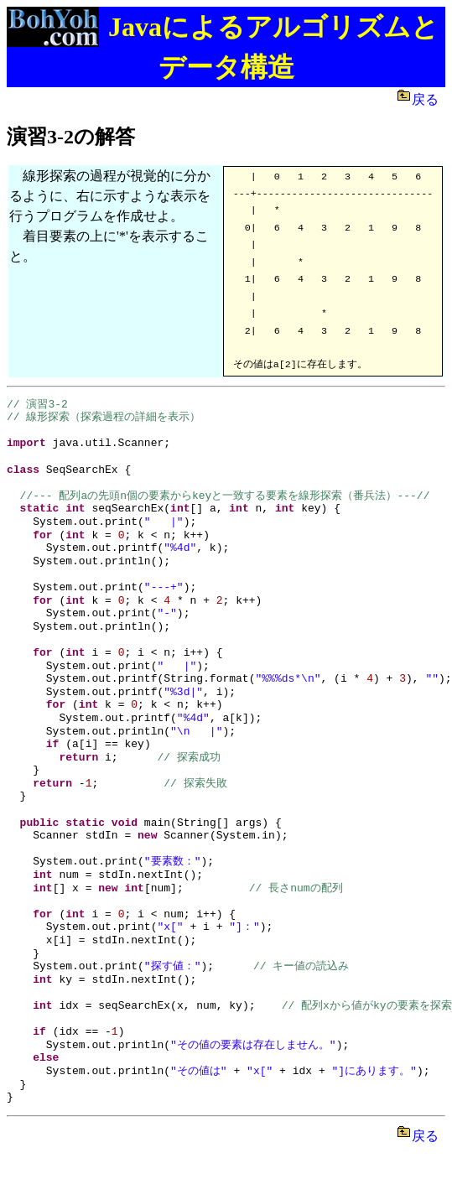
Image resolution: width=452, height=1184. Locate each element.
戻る (428, 99)
